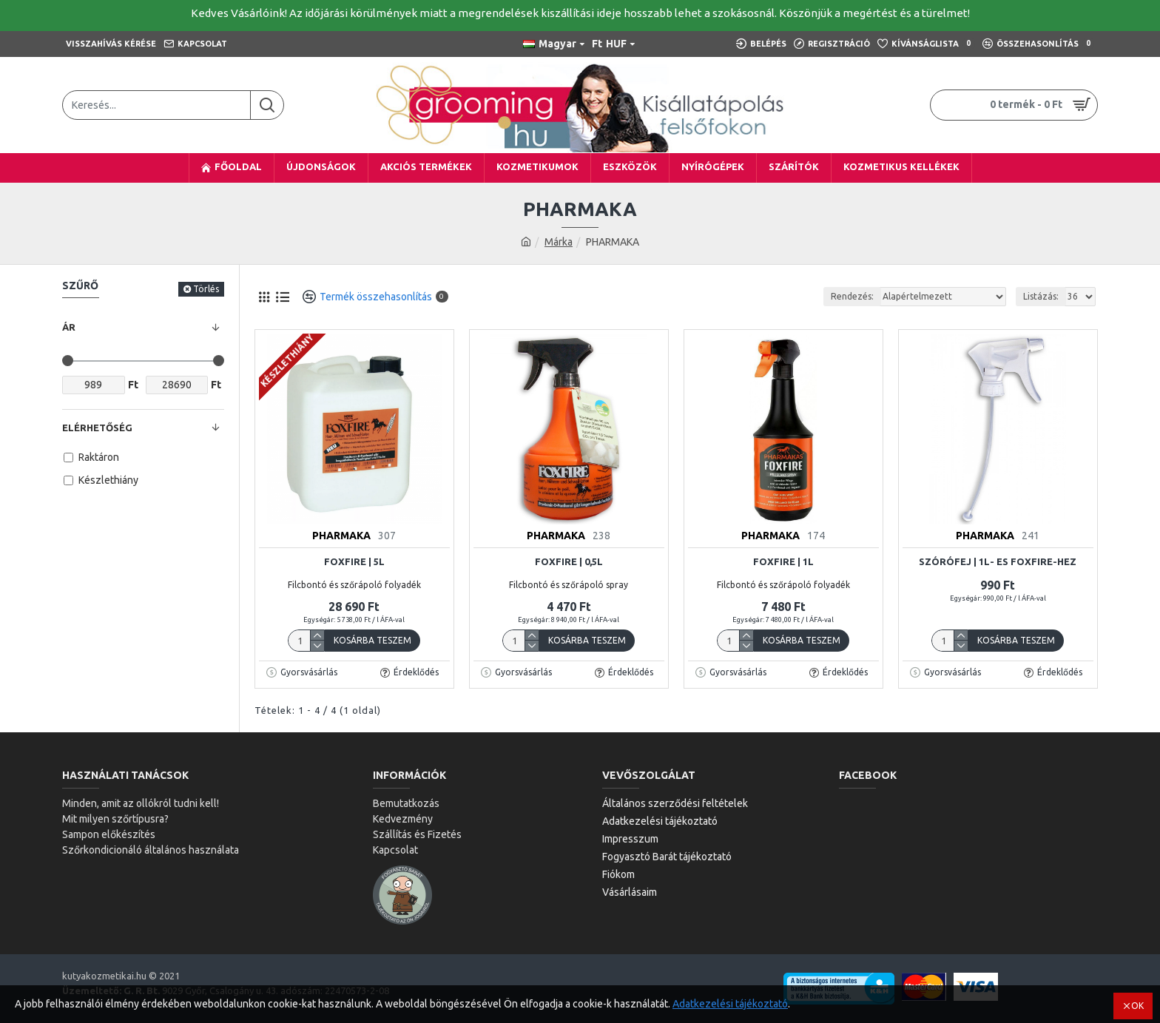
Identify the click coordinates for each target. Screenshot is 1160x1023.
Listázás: (1041, 296)
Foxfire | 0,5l (569, 561)
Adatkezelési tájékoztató (730, 1004)
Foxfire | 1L (783, 561)
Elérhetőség (97, 427)
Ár (68, 327)
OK (1137, 1005)
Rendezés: (852, 296)
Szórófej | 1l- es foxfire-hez (997, 561)
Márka (558, 242)
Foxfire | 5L (354, 561)
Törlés (206, 289)
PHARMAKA (341, 535)
